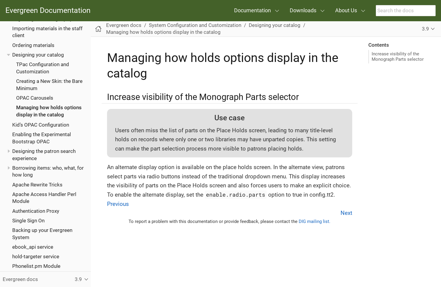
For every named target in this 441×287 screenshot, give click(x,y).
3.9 (425, 29)
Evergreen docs (123, 25)
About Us (346, 10)
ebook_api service (32, 247)
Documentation (252, 10)
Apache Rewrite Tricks (37, 185)
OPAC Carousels (34, 98)
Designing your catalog (38, 55)
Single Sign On (28, 221)
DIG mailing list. (314, 221)
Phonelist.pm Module (36, 266)
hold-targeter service (35, 256)
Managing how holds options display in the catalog (163, 32)
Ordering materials (33, 45)
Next (346, 212)
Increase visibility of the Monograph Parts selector (398, 56)
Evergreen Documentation (48, 10)
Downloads (303, 10)
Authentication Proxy (35, 211)
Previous (118, 204)
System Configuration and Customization (195, 25)
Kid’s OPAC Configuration (40, 125)
